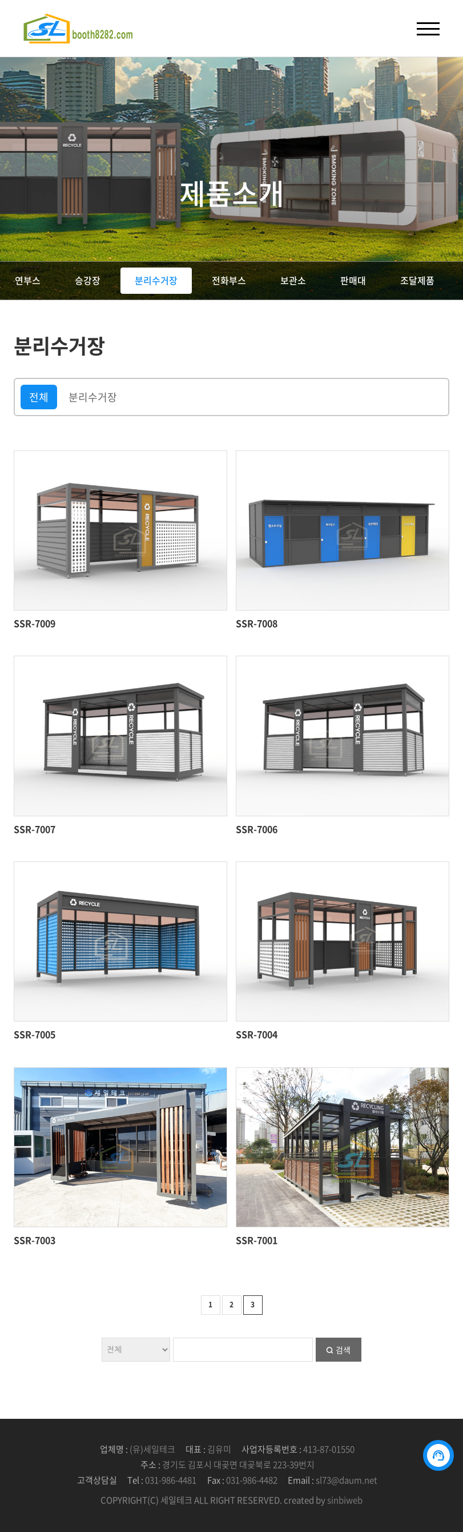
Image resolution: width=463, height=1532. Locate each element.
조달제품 (417, 280)
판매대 (353, 280)
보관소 (293, 280)
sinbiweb (345, 1500)
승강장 (87, 280)
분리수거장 (156, 280)
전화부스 (229, 280)
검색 (343, 1349)
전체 (39, 397)
